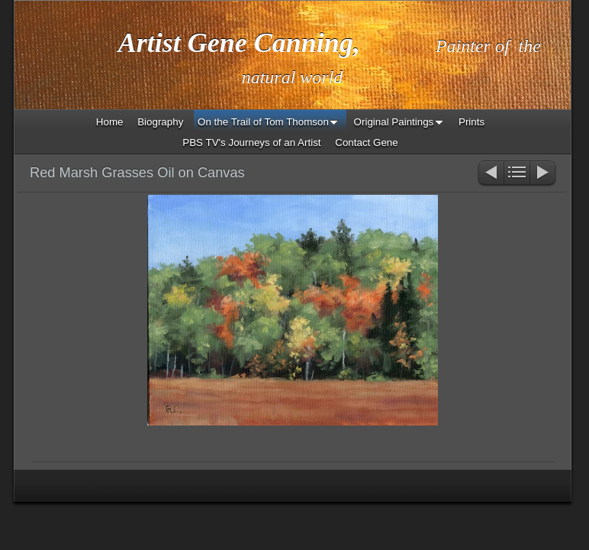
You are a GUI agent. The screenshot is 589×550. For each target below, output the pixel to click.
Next (543, 173)
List (517, 173)
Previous (490, 173)
